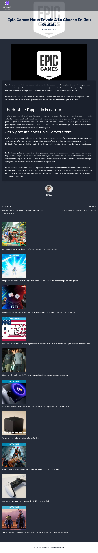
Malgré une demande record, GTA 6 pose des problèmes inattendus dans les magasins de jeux (35, 375)
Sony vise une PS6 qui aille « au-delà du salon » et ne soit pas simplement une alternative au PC (36, 406)
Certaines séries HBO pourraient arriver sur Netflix (73, 208)
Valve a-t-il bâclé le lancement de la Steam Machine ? (21, 438)
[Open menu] (94, 5)
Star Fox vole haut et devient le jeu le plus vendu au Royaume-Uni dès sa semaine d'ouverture (35, 532)
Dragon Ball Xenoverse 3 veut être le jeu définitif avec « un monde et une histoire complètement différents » (41, 281)
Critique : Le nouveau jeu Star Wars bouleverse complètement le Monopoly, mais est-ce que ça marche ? (39, 312)
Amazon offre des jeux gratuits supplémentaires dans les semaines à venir (24, 209)
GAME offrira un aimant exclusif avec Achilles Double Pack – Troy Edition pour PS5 (31, 469)
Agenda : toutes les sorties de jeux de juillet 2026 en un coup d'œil (25, 501)
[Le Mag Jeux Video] (7, 5)
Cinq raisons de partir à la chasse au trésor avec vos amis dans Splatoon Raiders (30, 249)
